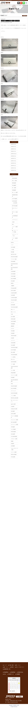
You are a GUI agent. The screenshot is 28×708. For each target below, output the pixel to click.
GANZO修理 (13, 342)
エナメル (12, 302)
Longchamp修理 (14, 292)
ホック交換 (13, 370)
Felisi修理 (12, 333)
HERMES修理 (14, 178)
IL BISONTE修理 (14, 297)
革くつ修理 (14, 187)
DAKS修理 (13, 411)
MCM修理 (12, 377)
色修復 (12, 441)
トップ (5, 665)
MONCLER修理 (13, 454)
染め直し (13, 20)
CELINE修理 (13, 273)
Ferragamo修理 (13, 288)
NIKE (12, 383)
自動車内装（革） (7, 669)
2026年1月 (13, 151)
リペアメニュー (15, 219)
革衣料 (12, 667)
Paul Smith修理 (13, 388)
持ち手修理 (13, 316)
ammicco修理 (13, 413)
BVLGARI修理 (17, 20)
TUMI (12, 314)
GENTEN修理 (13, 321)
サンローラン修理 (14, 375)
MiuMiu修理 (13, 304)
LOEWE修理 (13, 271)
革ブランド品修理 (8, 20)
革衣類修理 (14, 190)
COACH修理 (13, 276)
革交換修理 (13, 323)
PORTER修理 (13, 431)
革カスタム (13, 359)
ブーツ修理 (13, 364)
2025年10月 (13, 153)
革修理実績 (13, 672)
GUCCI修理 (13, 247)
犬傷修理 (12, 285)
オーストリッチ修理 (14, 424)
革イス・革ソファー (20, 667)
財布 (13, 224)
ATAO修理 (13, 330)
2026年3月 (13, 146)
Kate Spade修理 (14, 422)
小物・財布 (11, 665)
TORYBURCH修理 (14, 347)
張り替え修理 (13, 290)
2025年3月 (13, 170)
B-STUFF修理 (13, 349)
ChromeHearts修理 (14, 307)
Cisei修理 (12, 406)
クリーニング (13, 390)
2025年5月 (13, 165)
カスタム (12, 328)
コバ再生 (12, 249)
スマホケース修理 (14, 438)
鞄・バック (18, 665)
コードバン (13, 340)
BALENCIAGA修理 (14, 256)
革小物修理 (14, 185)
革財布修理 (3, 20)
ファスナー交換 (13, 259)
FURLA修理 (13, 456)
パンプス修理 (13, 395)
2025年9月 (13, 156)
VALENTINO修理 (14, 386)
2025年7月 (13, 160)
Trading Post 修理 (14, 408)
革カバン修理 (14, 180)
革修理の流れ (20, 672)
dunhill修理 (13, 445)
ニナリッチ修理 (13, 452)
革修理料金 (6, 672)
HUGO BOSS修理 (14, 393)
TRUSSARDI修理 (14, 354)
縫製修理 (12, 326)
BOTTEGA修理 (14, 205)
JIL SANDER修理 (14, 436)
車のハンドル (13, 311)
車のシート (13, 309)
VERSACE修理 (13, 335)
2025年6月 (13, 163)
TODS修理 (13, 426)
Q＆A (5, 674)
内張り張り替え (13, 254)
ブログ (12, 176)
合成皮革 (12, 443)
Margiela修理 (13, 372)
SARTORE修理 (13, 361)
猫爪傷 (12, 283)
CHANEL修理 (14, 201)
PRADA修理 (13, 261)
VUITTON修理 (14, 198)
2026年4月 (13, 144)
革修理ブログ (11, 674)
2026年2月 (13, 148)
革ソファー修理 (15, 192)
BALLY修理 (13, 352)
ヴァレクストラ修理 (14, 419)
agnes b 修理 (13, 404)
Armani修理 (13, 345)
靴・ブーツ (6, 667)
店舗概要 (18, 674)
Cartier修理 (15, 202)
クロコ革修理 (13, 429)
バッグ (12, 244)
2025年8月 (13, 158)
